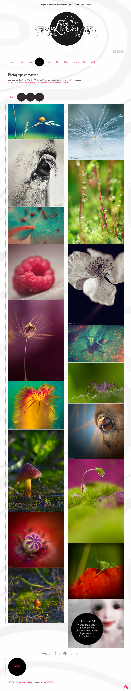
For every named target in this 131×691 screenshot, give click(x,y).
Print (21, 62)
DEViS (93, 62)
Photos (39, 62)
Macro (12, 97)
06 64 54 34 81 (49, 682)
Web (30, 62)
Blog (84, 62)
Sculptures (75, 62)
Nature (21, 97)
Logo (12, 62)
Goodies (48, 62)
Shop (66, 62)
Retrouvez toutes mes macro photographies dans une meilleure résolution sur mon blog (38, 83)
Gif (57, 62)
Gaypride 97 (39, 97)
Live (30, 97)
